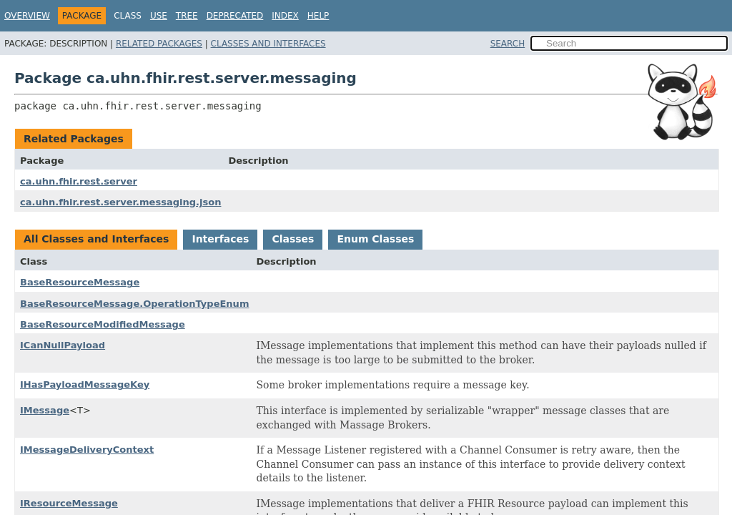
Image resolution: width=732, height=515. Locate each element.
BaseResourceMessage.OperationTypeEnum (134, 303)
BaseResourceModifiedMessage (102, 324)
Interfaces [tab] (220, 239)
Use (158, 16)
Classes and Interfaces (268, 44)
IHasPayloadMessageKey (84, 384)
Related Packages (159, 44)
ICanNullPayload (62, 345)
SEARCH (507, 44)
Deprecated (235, 16)
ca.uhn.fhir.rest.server (78, 181)
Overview (27, 16)
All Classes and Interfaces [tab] (96, 239)
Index (285, 16)
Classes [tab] (293, 239)
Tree (187, 16)
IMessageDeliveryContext (87, 449)
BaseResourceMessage (79, 282)
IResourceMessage (69, 503)
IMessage (44, 410)
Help (318, 16)
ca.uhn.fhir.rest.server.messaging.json (120, 202)
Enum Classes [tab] (375, 239)
